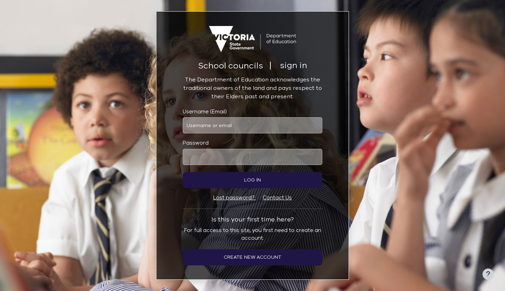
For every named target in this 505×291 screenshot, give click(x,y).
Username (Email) (205, 111)
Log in (252, 180)
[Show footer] (488, 274)
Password (196, 142)
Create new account (252, 257)
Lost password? (234, 197)
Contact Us (277, 197)
